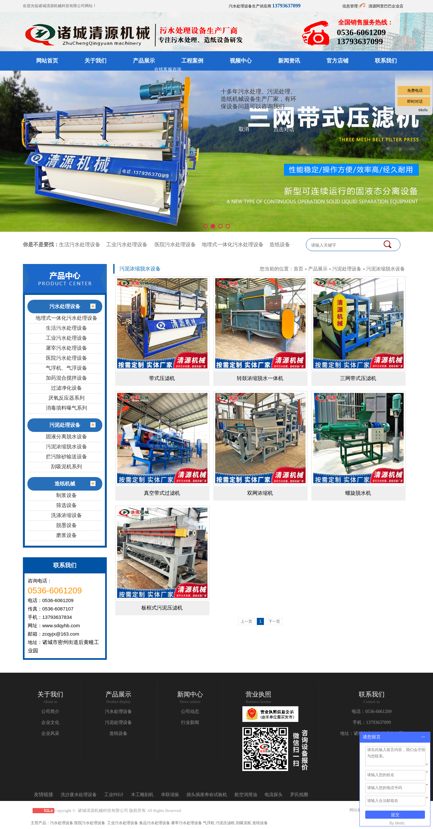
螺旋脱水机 (358, 493)
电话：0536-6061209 (372, 711)
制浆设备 (66, 495)
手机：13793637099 (372, 722)
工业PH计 (114, 794)
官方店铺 (337, 61)
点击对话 (284, 129)
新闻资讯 (289, 61)
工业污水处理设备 (126, 244)
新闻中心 (190, 694)
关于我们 (95, 61)
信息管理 (350, 6)
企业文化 (50, 722)
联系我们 (386, 61)
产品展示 (144, 61)
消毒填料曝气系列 (66, 408)
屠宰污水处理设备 (66, 348)
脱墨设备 (66, 525)
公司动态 (190, 711)
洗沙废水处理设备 (79, 794)
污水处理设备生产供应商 (265, 6)
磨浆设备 (66, 535)
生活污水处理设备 (79, 244)
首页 (298, 268)
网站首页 (47, 61)
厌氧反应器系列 (66, 398)
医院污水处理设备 (175, 244)
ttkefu (423, 110)
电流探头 (274, 794)
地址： (347, 733)
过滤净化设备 (66, 388)
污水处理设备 (118, 711)
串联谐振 (170, 794)
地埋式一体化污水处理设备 (233, 244)
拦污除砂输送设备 (66, 456)
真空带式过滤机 (162, 493)
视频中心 (241, 61)
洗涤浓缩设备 (66, 515)
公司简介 (50, 711)
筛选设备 (66, 505)
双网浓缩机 (260, 493)
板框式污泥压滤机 (162, 607)
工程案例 (192, 61)
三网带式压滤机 (358, 378)
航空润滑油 (246, 794)
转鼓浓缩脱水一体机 (260, 378)
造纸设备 (279, 244)
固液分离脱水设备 (66, 436)
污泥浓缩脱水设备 (66, 446)
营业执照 (258, 694)
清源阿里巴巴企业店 (385, 6)
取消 (244, 129)
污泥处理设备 (346, 268)
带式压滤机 (162, 378)
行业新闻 (190, 722)
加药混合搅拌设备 (66, 378)
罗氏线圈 (299, 794)
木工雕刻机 (142, 794)
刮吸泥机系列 (66, 466)
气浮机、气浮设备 (66, 368)
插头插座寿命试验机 (206, 794)
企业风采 (50, 733)
